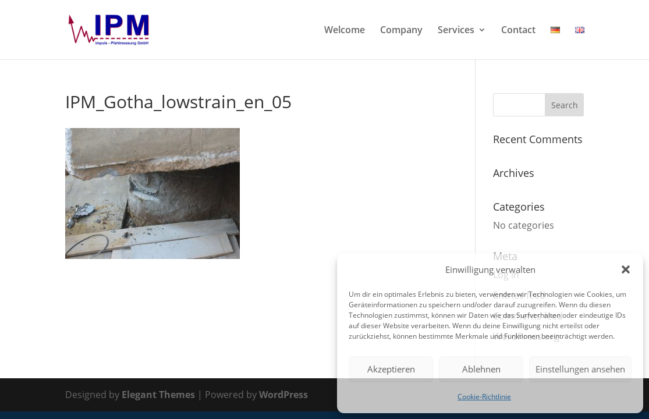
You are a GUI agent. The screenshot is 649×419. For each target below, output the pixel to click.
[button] (626, 269)
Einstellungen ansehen (580, 369)
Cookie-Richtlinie (484, 397)
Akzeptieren (391, 369)
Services (456, 31)
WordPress (283, 394)
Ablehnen (481, 369)
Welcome (344, 31)
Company (401, 31)
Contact (518, 31)
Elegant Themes (158, 394)
